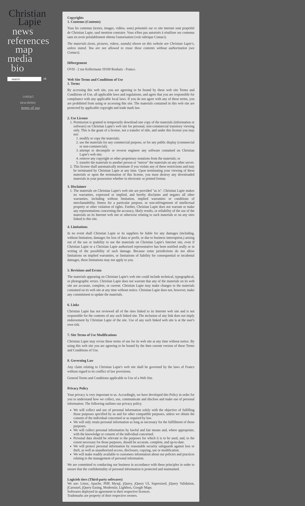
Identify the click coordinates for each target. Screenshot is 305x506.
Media (19, 58)
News (22, 31)
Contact (28, 96)
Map (24, 49)
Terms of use (30, 108)
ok (45, 78)
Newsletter (28, 102)
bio (17, 68)
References (28, 40)
